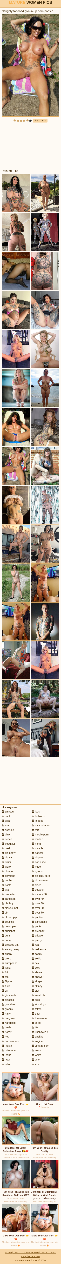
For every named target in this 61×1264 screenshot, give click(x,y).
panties (37, 917)
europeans (9, 963)
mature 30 (39, 894)
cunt (6, 935)
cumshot (8, 931)
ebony (7, 954)
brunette (8, 894)
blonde (7, 871)
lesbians (38, 816)
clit (5, 912)
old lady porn (41, 875)
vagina (37, 1041)
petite (36, 926)
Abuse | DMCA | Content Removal (22, 1252)
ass (5, 825)
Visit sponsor (40, 120)
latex (6, 1059)
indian (7, 1045)
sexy (36, 967)
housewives (10, 1041)
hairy (6, 1013)
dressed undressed (14, 944)
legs (36, 811)
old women (40, 880)
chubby (7, 903)
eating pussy (11, 949)
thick (36, 1013)
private (37, 935)
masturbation (41, 825)
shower (37, 977)
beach (7, 839)
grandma (8, 1004)
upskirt (37, 1036)
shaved (37, 972)
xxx (35, 1064)
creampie (9, 926)
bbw (6, 834)
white (36, 1055)
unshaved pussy (43, 1032)
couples (8, 921)
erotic (6, 958)
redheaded (39, 949)
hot (5, 1036)
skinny (37, 986)
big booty (8, 853)
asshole (8, 830)
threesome (39, 1018)
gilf (5, 990)
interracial (9, 1050)
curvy (6, 940)
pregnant (38, 931)
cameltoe (8, 898)
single (37, 981)
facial (6, 967)
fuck (6, 986)
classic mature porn (14, 908)
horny (6, 1032)
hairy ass (8, 1018)
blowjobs (8, 875)
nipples (37, 857)
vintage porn (40, 1045)
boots (6, 885)
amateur (8, 811)
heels (6, 1027)
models (37, 839)
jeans (6, 1055)
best (6, 848)
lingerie (37, 820)
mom (36, 843)
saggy (37, 954)
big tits (7, 857)
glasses (8, 999)
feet (5, 977)
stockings (39, 1004)
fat (5, 972)
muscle (37, 848)
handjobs (8, 1022)
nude (36, 866)
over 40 (38, 898)
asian (6, 820)
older (36, 885)
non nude (39, 862)
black (6, 866)
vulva (36, 1050)
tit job (36, 1022)
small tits (38, 995)
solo (36, 999)
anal (6, 816)
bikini (6, 862)
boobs (7, 880)
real (35, 944)
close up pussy (12, 917)
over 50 (38, 903)
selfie (36, 958)
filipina (7, 981)
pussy (37, 940)
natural (37, 853)
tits (35, 1027)
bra (5, 889)
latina (6, 1064)
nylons (37, 871)
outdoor (38, 889)
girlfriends (9, 995)
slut (35, 990)
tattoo (36, 1009)
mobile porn (40, 834)
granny (7, 1009)
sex (35, 963)
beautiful (8, 843)
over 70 (38, 912)
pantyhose (39, 921)
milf (35, 830)
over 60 (38, 908)
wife (36, 1059)
